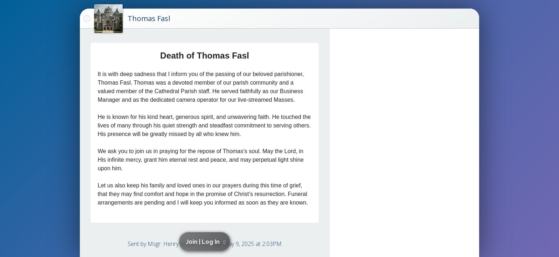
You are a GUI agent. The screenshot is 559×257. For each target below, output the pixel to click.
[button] (205, 242)
